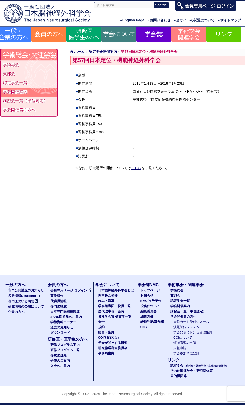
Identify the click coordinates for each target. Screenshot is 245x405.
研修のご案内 (60, 360)
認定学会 (199, 366)
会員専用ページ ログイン (71, 290)
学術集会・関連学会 (186, 285)
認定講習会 (29, 101)
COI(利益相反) (108, 338)
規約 (101, 327)
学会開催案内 (29, 92)
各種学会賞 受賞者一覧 (115, 316)
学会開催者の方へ (29, 110)
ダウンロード (60, 332)
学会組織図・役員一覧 (114, 306)
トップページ (150, 290)
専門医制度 (58, 306)
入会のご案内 (60, 366)
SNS (143, 327)
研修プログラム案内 (65, 345)
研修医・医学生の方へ (68, 339)
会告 (101, 322)
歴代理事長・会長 (111, 311)
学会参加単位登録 (187, 353)
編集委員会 (148, 311)
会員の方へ (58, 285)
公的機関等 (178, 376)
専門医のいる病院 (23, 301)
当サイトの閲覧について (194, 20)
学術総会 (29, 65)
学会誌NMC (148, 285)
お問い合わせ (159, 20)
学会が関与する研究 (113, 343)
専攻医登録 (58, 355)
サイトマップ (229, 20)
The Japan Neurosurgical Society (126, 394)
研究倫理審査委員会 (113, 348)
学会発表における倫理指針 (193, 332)
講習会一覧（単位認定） (188, 311)
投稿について (150, 306)
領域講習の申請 (185, 343)
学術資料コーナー (63, 322)
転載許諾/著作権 (152, 322)
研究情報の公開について (26, 306)
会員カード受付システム (191, 322)
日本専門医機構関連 (65, 312)
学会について (108, 285)
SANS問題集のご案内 (66, 317)
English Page (132, 20)
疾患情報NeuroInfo (24, 296)
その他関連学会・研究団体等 (191, 371)
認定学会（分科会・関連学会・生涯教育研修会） (29, 83)
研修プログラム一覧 (65, 350)
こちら (136, 168)
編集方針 (147, 316)
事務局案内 (106, 353)
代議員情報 (58, 301)
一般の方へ (16, 285)
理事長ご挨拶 (108, 296)
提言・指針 (106, 332)
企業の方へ (16, 312)
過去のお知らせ (61, 327)
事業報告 (57, 296)
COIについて (183, 338)
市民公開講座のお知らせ (26, 290)
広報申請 (180, 348)
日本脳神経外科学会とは (116, 290)
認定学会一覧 (180, 301)
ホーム (79, 52)
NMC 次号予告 (151, 301)
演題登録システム (187, 327)
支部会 (29, 74)
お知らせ (147, 296)
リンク (174, 360)
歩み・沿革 (106, 301)
